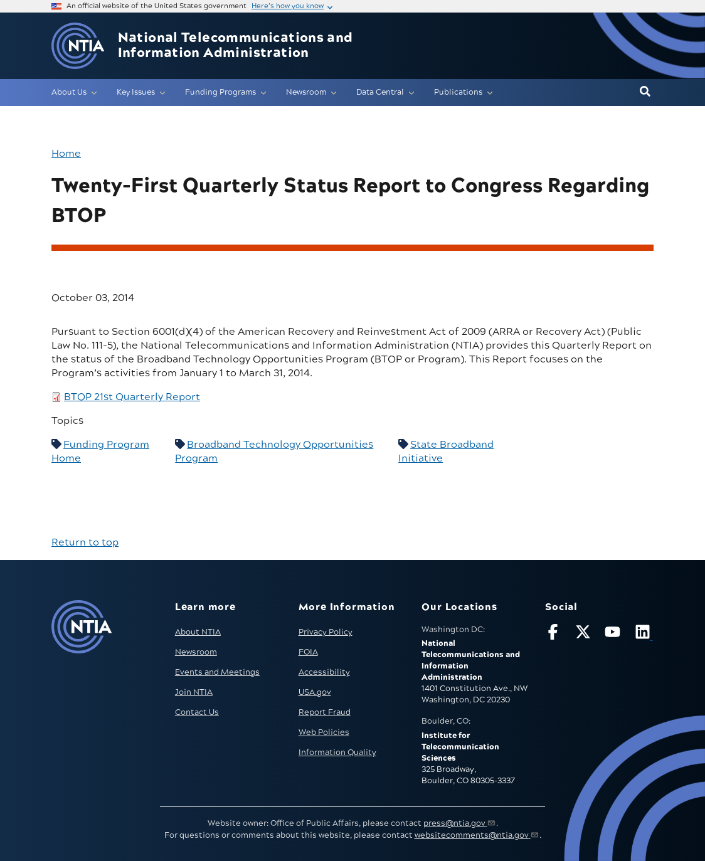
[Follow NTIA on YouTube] (614, 634)
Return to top (85, 542)
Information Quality (337, 752)
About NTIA (198, 632)
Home (66, 154)
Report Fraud (325, 712)
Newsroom (196, 652)
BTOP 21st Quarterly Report (132, 397)
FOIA (308, 652)
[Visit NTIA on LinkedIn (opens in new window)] (644, 634)
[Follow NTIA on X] (584, 634)
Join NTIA (194, 692)
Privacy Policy (325, 632)
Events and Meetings (217, 672)
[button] (645, 92)
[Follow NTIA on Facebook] (554, 634)
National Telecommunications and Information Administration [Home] (235, 46)
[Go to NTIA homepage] (77, 46)
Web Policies (324, 732)
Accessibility (324, 672)
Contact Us (197, 712)
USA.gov (315, 692)
